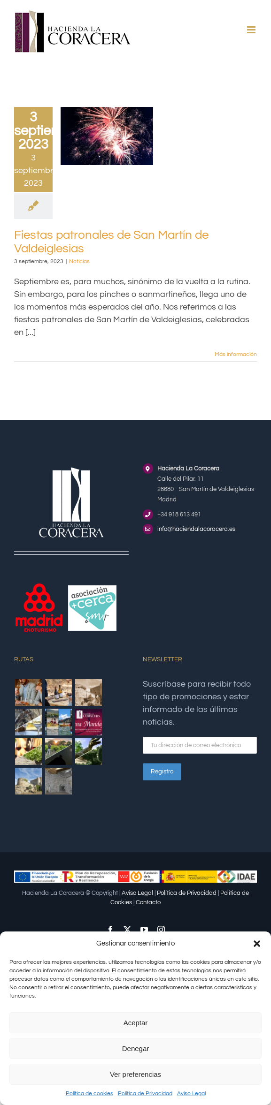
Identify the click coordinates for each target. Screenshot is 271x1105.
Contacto (148, 902)
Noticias (79, 261)
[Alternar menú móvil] (252, 30)
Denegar (135, 1048)
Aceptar (136, 1023)
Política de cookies (89, 1093)
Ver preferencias (135, 1074)
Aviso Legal (191, 1093)
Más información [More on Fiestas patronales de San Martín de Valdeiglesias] (236, 354)
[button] (257, 943)
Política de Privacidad (145, 1093)
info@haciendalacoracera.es (196, 529)
